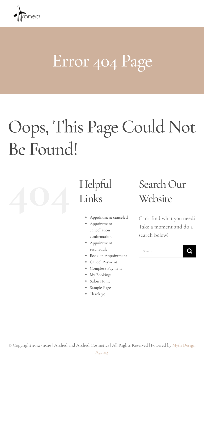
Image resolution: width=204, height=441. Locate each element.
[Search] (189, 251)
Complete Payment (106, 268)
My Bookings (100, 274)
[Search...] (161, 251)
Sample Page (100, 287)
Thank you (99, 294)
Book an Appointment (108, 255)
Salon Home (100, 281)
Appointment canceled (109, 217)
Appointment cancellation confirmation (101, 230)
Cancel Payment (103, 262)
